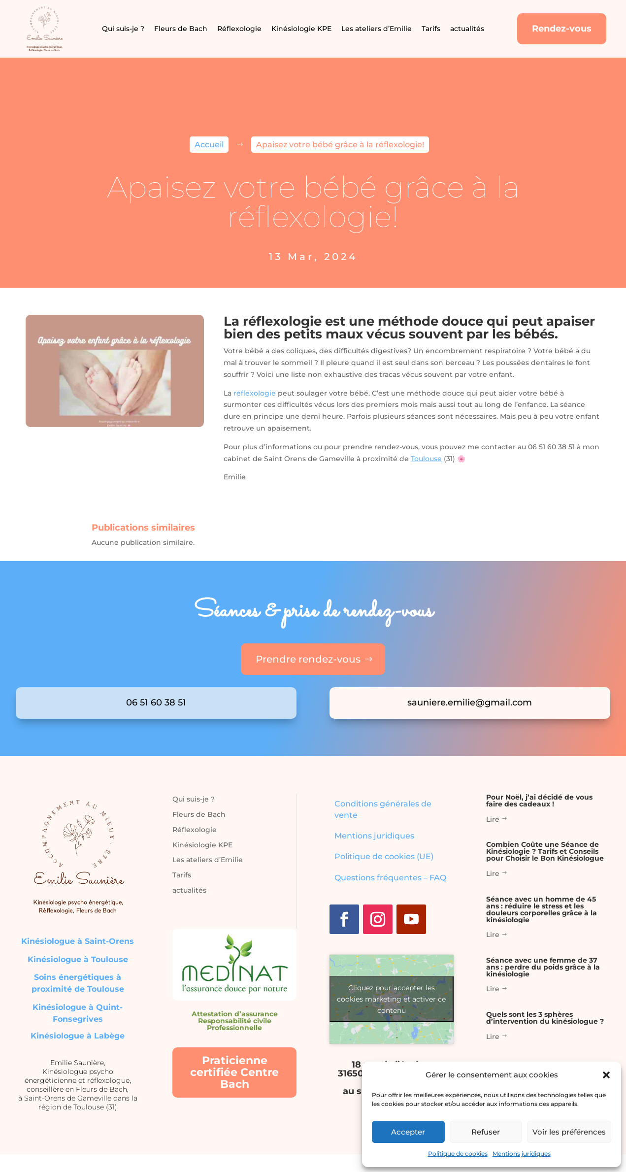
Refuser (485, 1132)
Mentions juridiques (522, 1153)
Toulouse (426, 458)
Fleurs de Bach (180, 28)
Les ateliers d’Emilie (376, 28)
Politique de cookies (458, 1153)
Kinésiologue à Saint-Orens (77, 941)
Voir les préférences (569, 1132)
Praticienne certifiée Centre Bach (234, 1072)
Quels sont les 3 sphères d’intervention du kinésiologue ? (545, 1018)
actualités (467, 28)
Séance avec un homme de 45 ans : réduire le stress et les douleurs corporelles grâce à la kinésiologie (541, 909)
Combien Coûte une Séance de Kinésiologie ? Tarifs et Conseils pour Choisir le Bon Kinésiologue (545, 851)
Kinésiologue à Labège (78, 1035)
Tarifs (431, 28)
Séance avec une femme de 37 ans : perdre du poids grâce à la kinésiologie (543, 967)
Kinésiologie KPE (301, 28)
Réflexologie (239, 28)
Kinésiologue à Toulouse (78, 959)
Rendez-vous (562, 28)
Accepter (408, 1132)
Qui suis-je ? (123, 28)
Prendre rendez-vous (308, 659)
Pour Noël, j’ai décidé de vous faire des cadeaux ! (539, 800)
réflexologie (254, 393)
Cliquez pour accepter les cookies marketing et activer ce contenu (391, 999)
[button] (606, 1075)
